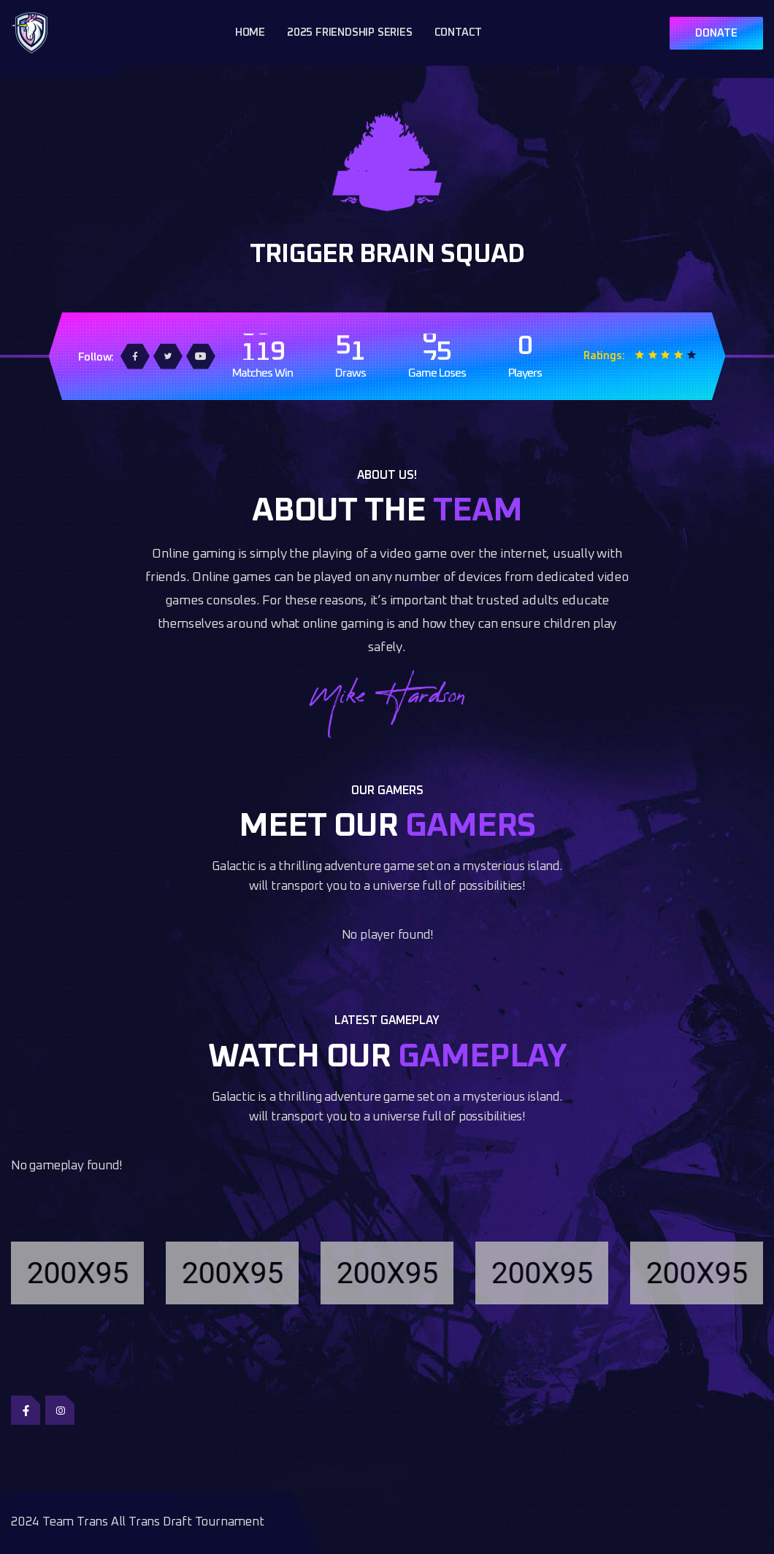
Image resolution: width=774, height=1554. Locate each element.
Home (250, 32)
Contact (458, 32)
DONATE (716, 33)
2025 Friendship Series (350, 32)
